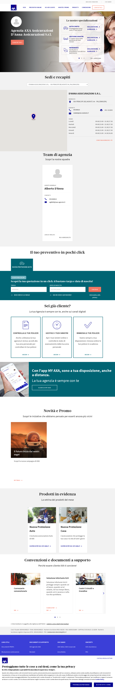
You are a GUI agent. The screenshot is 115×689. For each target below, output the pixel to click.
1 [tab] (79, 58)
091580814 (76, 110)
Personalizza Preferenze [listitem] (81, 685)
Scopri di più (92, 29)
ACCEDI (25, 354)
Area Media (61, 652)
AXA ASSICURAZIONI (92, 2)
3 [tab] (84, 58)
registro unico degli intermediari (58, 624)
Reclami (32, 652)
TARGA (13, 285)
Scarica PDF (51, 608)
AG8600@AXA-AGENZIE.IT (81, 113)
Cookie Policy (99, 679)
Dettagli (18, 480)
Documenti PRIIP (8, 647)
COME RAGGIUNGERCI (104, 140)
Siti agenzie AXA (35, 647)
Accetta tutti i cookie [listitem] (103, 685)
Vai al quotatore (94, 27)
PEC (86, 652)
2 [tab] (82, 58)
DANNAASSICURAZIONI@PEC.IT (57, 632)
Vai (16, 610)
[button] (33, 117)
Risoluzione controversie (10, 652)
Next (104, 593)
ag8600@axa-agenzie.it (57, 202)
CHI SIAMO (108, 2)
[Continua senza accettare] (104, 658)
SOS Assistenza (90, 647)
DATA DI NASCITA (56, 285)
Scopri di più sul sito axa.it (40, 546)
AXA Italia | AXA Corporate (66, 647)
